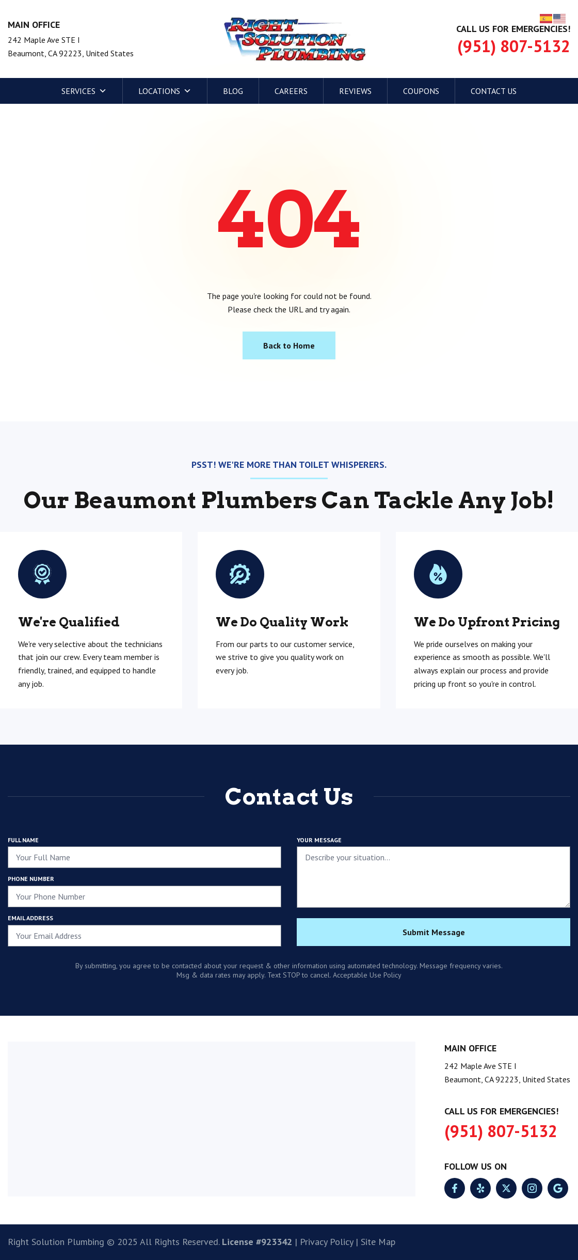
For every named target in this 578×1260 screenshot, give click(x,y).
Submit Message (434, 932)
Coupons (421, 91)
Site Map (378, 1242)
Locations (164, 91)
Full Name (23, 840)
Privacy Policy (326, 1242)
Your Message (319, 840)
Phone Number (31, 879)
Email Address (30, 918)
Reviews (355, 91)
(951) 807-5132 (513, 46)
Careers (291, 91)
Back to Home (289, 345)
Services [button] (84, 91)
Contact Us (494, 91)
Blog (233, 91)
